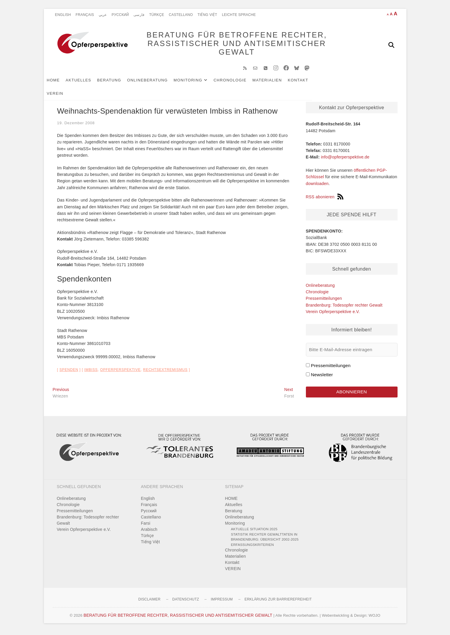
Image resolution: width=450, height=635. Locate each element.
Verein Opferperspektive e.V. (333, 314)
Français (85, 15)
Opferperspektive (120, 373)
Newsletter (322, 377)
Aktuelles (87, 83)
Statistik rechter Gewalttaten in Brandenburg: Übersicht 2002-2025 (265, 539)
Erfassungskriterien (252, 547)
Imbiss (91, 373)
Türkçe (156, 15)
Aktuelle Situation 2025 (254, 532)
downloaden (317, 186)
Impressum (222, 602)
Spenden (69, 373)
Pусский (120, 15)
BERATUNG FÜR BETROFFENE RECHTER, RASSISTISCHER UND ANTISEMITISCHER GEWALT (228, 45)
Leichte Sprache (239, 15)
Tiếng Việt (207, 15)
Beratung (118, 83)
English (63, 15)
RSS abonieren (325, 199)
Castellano (181, 15)
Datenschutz (185, 602)
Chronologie (239, 83)
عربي (103, 15)
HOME (62, 83)
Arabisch (149, 532)
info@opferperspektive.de (345, 160)
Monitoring (196, 83)
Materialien (276, 83)
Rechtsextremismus (165, 373)
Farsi (145, 526)
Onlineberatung (156, 83)
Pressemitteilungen (324, 301)
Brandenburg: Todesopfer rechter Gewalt (344, 308)
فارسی (138, 15)
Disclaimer (149, 602)
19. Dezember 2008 (76, 126)
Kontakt (307, 83)
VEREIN (331, 83)
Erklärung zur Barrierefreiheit (278, 602)
